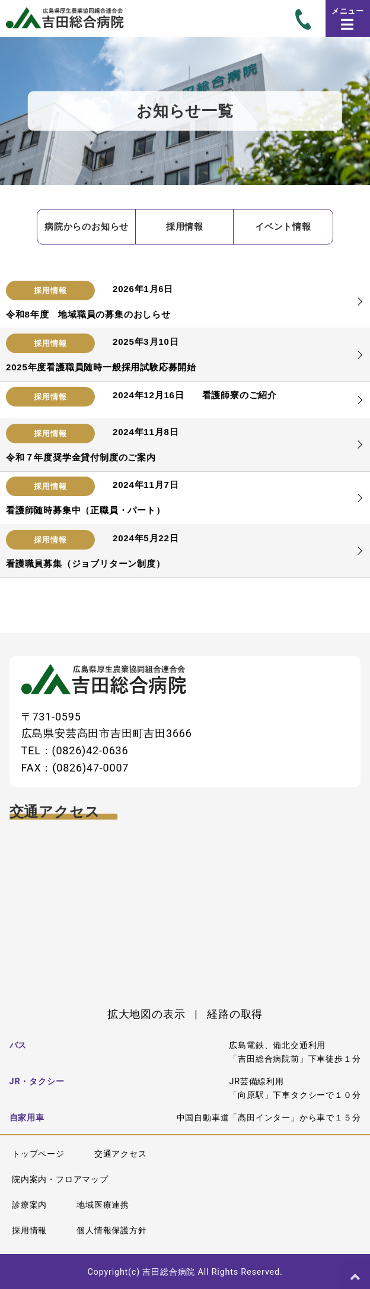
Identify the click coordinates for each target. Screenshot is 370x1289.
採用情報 (184, 226)
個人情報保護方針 (111, 1230)
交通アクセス (120, 1154)
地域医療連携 (102, 1205)
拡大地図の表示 (146, 1014)
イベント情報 (283, 226)
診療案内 (29, 1205)
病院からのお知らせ (86, 226)
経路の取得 (235, 1014)
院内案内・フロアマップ (60, 1179)
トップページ (38, 1154)
